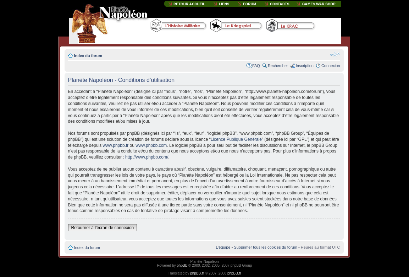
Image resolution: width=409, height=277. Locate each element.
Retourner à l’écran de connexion (102, 227)
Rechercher (278, 65)
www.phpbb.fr (116, 145)
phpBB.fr (197, 273)
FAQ (256, 65)
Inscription (305, 65)
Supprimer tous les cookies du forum (265, 247)
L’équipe (223, 247)
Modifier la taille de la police (335, 54)
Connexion (330, 65)
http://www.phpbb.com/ (146, 157)
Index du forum (88, 56)
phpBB (182, 265)
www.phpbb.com (151, 145)
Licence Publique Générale (236, 139)
